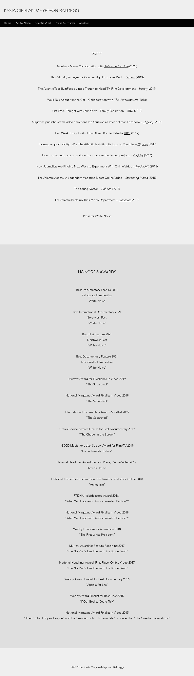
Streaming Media (136, 178)
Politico (106, 189)
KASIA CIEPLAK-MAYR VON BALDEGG (41, 10)
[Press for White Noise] (97, 216)
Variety (130, 77)
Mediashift (142, 166)
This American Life (116, 66)
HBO (130, 111)
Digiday (148, 122)
